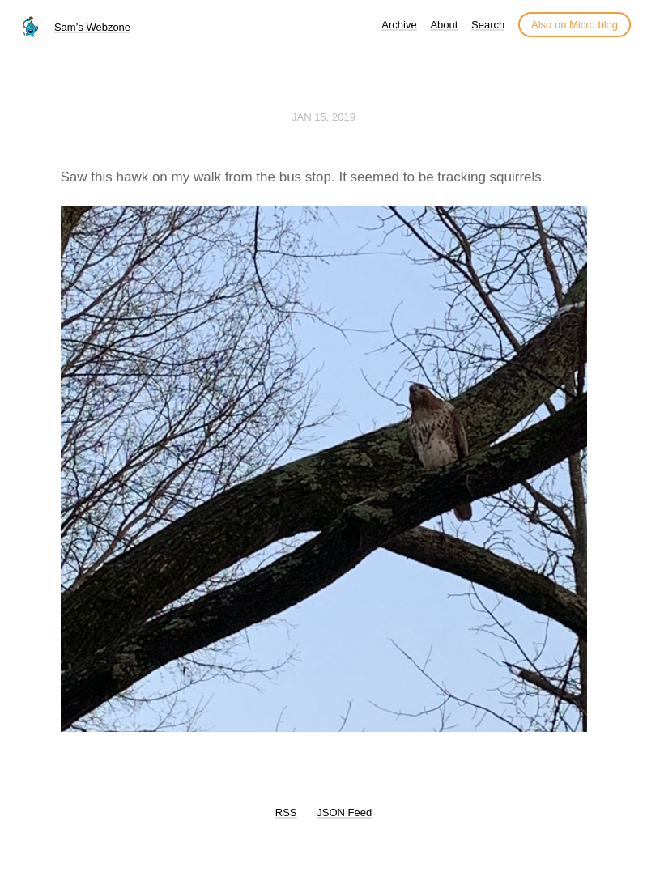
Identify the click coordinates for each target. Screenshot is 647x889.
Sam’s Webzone (92, 27)
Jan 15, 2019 (323, 117)
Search (487, 25)
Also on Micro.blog (574, 25)
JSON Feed (344, 812)
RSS (286, 812)
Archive (398, 25)
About (444, 25)
